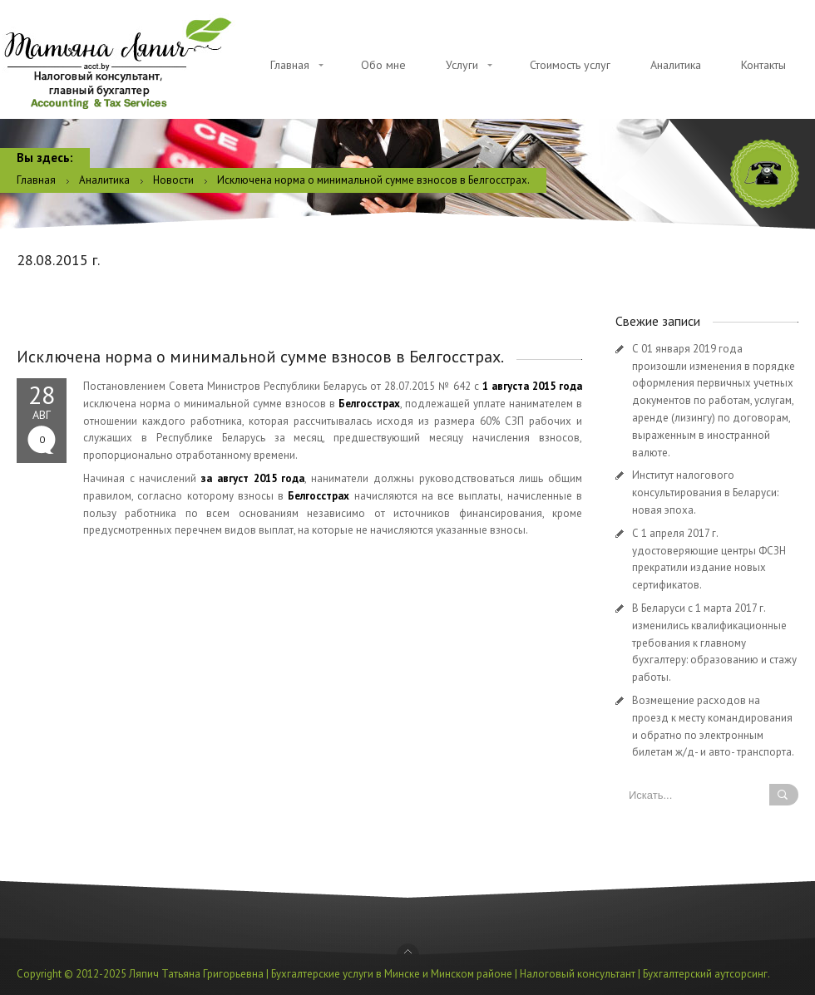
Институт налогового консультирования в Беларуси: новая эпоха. (705, 492)
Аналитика (675, 64)
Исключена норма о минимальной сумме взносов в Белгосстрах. (260, 356)
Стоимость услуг (570, 64)
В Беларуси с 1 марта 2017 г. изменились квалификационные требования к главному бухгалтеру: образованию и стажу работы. (714, 642)
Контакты (763, 64)
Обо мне (383, 64)
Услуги (462, 64)
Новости (173, 180)
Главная (289, 64)
